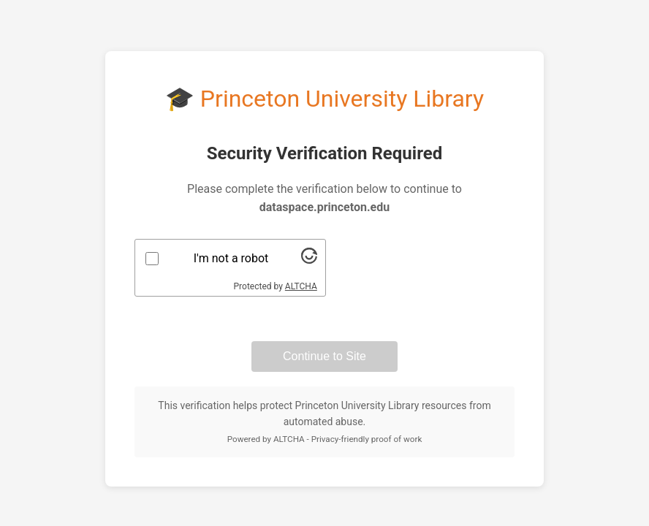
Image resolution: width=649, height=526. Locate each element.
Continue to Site (324, 356)
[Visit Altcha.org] (309, 260)
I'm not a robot (231, 258)
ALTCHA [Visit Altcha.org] (301, 286)
